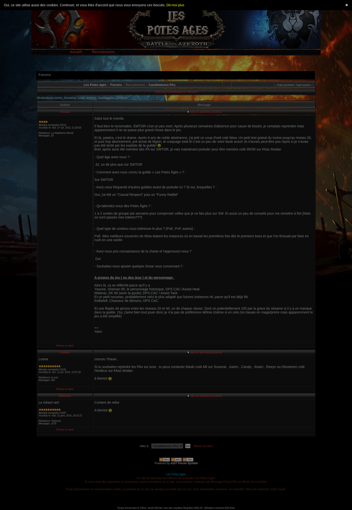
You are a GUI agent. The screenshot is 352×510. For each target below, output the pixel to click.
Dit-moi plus (175, 5)
